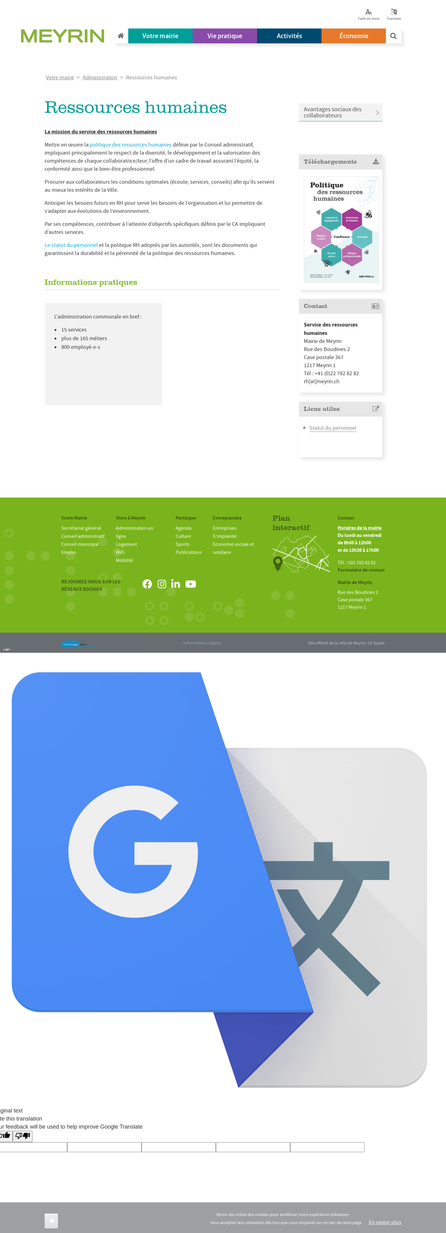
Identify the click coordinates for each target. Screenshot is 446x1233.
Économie (353, 35)
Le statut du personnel (71, 245)
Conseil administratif (83, 536)
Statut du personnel (332, 428)
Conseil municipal (79, 544)
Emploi (68, 552)
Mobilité (124, 560)
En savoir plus (385, 1222)
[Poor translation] (23, 1136)
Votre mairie (160, 35)
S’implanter (225, 536)
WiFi (120, 552)
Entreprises (225, 528)
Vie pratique (225, 35)
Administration (100, 77)
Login (6, 649)
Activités (289, 35)
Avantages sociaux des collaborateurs (332, 112)
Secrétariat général (81, 528)
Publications (189, 552)
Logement (126, 544)
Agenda (183, 528)
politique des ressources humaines (131, 144)
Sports (183, 544)
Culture (183, 536)
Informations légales (202, 643)
